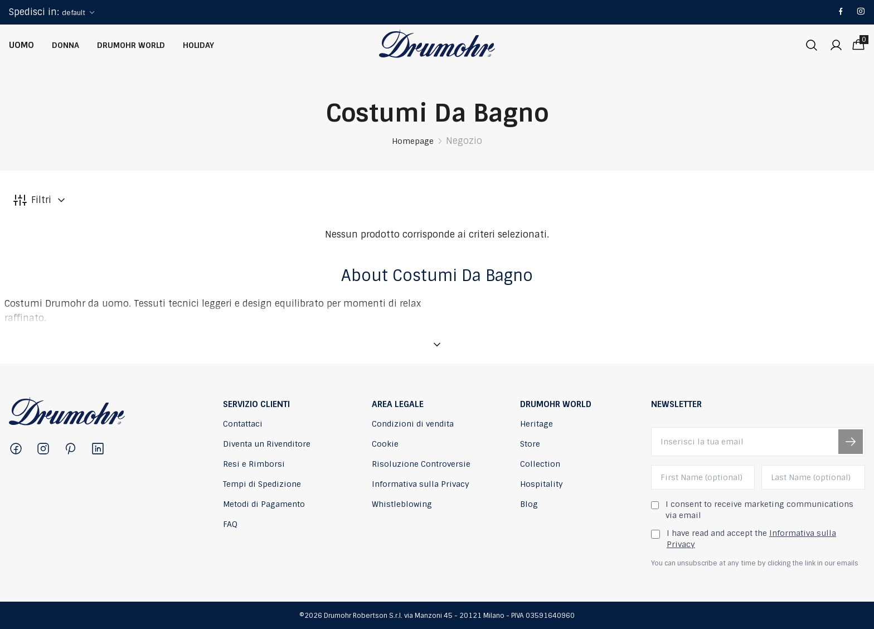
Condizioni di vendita (413, 424)
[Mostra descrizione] (437, 345)
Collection (540, 464)
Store (530, 444)
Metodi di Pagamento (264, 504)
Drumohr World (131, 45)
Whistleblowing (402, 504)
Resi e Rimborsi (254, 464)
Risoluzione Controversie (421, 464)
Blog (529, 504)
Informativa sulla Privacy (420, 484)
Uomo (21, 45)
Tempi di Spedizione (262, 484)
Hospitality (541, 484)
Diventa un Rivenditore (266, 444)
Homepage (413, 141)
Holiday (198, 45)
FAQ (230, 524)
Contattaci (243, 424)
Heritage (536, 424)
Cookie (385, 444)
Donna (65, 45)
